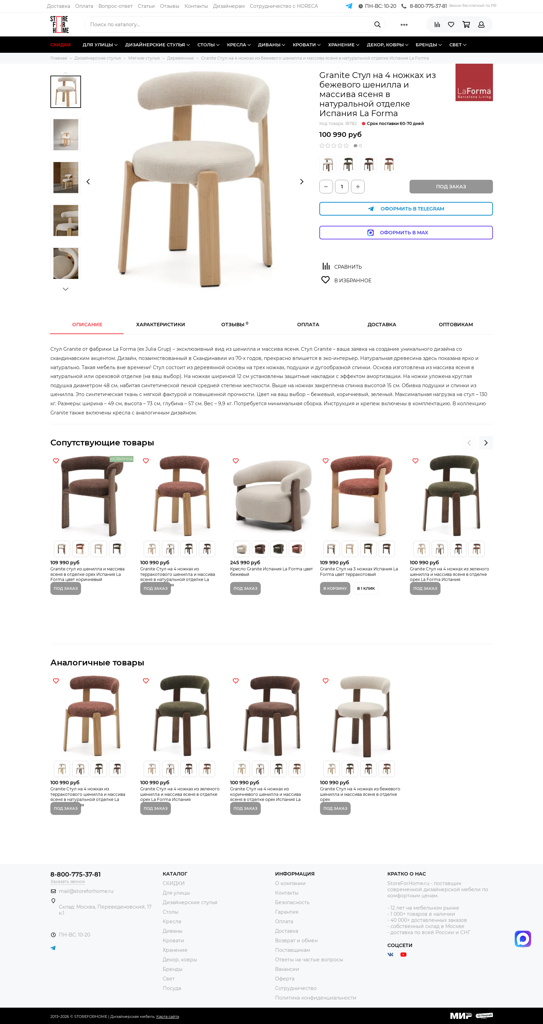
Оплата (84, 6)
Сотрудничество (296, 988)
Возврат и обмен (296, 941)
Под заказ (451, 187)
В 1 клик (366, 588)
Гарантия (286, 912)
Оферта (284, 979)
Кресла (172, 921)
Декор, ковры (180, 960)
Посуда (172, 988)
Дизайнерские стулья (190, 902)
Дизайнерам (229, 6)
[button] (65, 73)
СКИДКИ (174, 883)
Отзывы (169, 6)
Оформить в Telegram (406, 209)
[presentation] (88, 182)
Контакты (196, 6)
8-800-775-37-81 (424, 6)
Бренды (172, 969)
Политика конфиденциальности (315, 998)
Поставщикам (292, 950)
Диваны (172, 931)
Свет (169, 979)
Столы (170, 912)
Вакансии (287, 969)
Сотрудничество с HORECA (284, 6)
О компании (290, 883)
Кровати (173, 941)
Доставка (58, 6)
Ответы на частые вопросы (309, 960)
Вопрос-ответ (115, 6)
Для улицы (176, 893)
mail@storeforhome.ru (86, 891)
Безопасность (292, 902)
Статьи (146, 6)
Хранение (175, 950)
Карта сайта (167, 1016)
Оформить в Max (406, 233)
